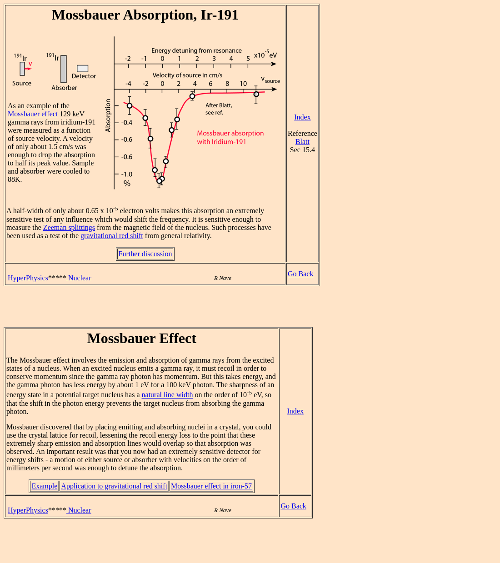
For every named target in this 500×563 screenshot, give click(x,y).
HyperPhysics (28, 278)
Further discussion (145, 254)
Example (44, 486)
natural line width (167, 395)
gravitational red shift (111, 235)
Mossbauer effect (33, 114)
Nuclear (78, 278)
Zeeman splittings (69, 227)
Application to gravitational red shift (114, 486)
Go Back (300, 274)
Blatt (302, 141)
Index (302, 117)
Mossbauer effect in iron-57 (211, 486)
